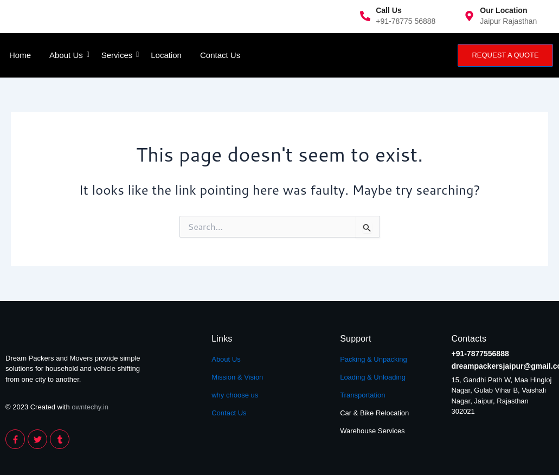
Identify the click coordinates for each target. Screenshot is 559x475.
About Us (68, 55)
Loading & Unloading (373, 377)
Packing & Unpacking (373, 359)
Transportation (362, 395)
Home (20, 55)
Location (166, 55)
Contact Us (220, 55)
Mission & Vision (237, 377)
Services (119, 55)
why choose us (234, 395)
